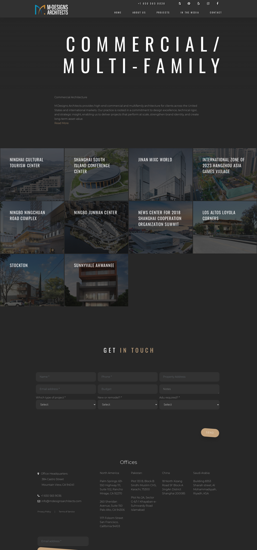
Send (209, 433)
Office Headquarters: (66, 479)
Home (118, 12)
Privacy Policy (44, 511)
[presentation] (60, 419)
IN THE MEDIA (190, 12)
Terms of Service (67, 511)
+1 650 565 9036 (51, 495)
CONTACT (216, 12)
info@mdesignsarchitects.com (61, 501)
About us (139, 12)
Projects (163, 12)
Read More (61, 123)
